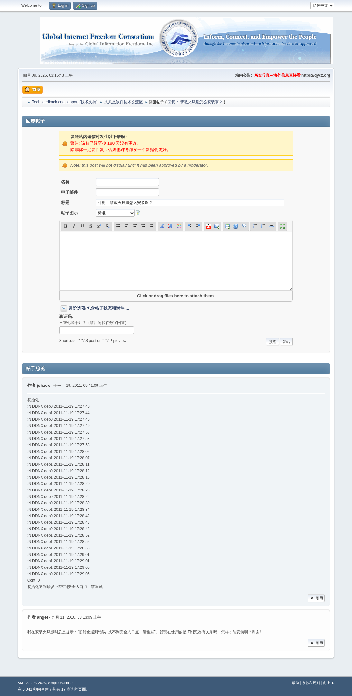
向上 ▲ (329, 683)
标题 (65, 202)
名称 (65, 181)
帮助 (295, 683)
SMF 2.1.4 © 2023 (32, 683)
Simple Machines (61, 683)
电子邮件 (69, 192)
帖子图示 (69, 212)
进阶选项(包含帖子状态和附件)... (99, 308)
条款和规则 (311, 683)
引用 (316, 598)
